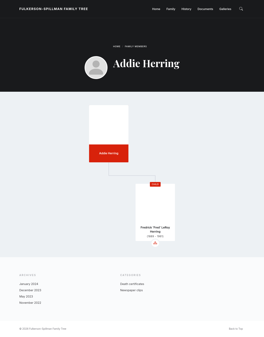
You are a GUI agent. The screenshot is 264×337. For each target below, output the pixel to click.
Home (117, 46)
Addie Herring (108, 153)
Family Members (136, 46)
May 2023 (26, 296)
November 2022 (30, 302)
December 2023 (30, 290)
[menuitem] (156, 9)
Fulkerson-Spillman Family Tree (53, 9)
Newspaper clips (131, 290)
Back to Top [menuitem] (236, 328)
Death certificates (132, 284)
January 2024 (28, 284)
